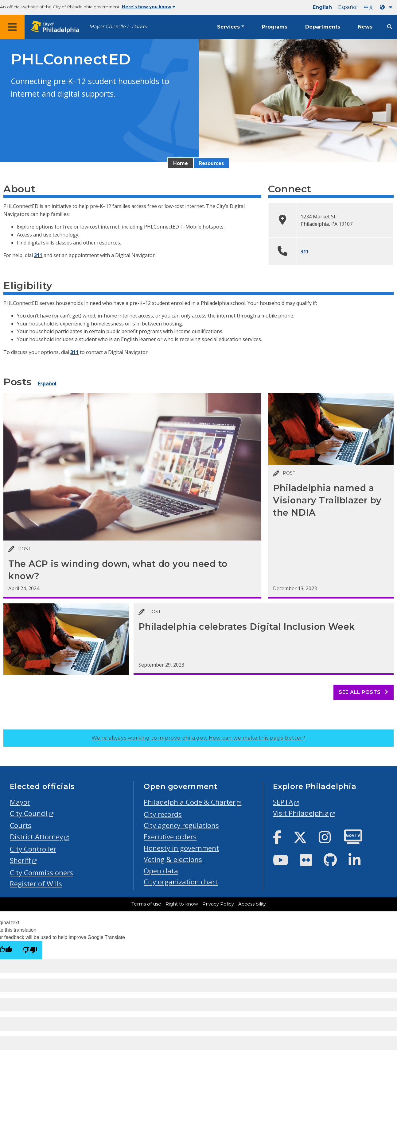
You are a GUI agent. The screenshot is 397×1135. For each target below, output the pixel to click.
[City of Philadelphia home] (57, 27)
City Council (29, 813)
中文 (369, 7)
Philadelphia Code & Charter (189, 802)
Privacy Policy (218, 904)
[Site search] (389, 26)
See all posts (363, 692)
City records (163, 814)
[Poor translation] (30, 950)
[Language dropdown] (387, 7)
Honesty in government (181, 848)
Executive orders (170, 836)
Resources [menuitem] (211, 163)
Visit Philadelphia (301, 813)
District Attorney (36, 836)
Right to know (181, 904)
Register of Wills (36, 883)
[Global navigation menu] (12, 27)
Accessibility (252, 904)
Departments (322, 27)
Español (348, 7)
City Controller (33, 849)
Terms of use (146, 904)
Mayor (20, 802)
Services (228, 27)
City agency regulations (181, 825)
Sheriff (20, 860)
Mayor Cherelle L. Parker (118, 26)
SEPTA (283, 802)
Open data (161, 870)
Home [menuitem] (180, 163)
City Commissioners (41, 872)
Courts (20, 825)
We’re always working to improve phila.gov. (198, 738)
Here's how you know (148, 6)
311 (38, 255)
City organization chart (181, 882)
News (365, 27)
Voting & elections (173, 859)
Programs (274, 27)
